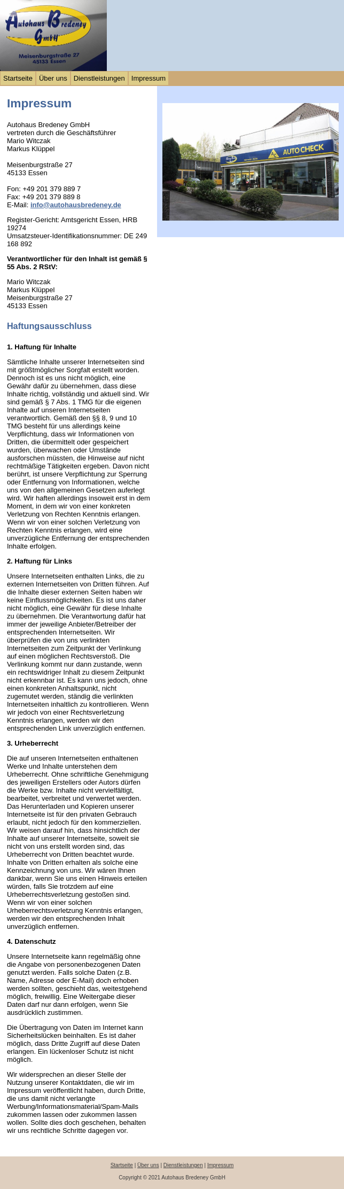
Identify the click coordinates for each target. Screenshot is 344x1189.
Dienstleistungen (99, 78)
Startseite (18, 78)
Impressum (148, 78)
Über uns (53, 78)
